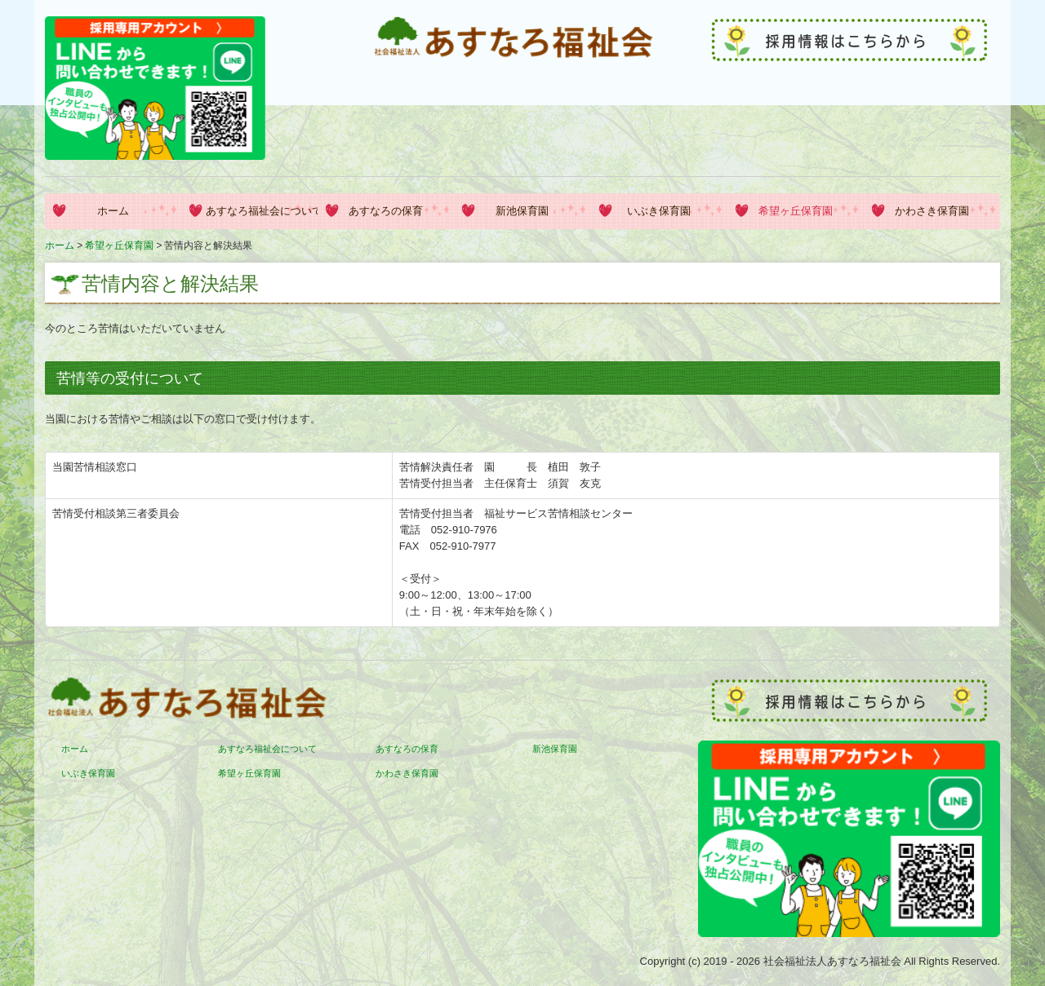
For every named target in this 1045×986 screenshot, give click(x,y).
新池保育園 (522, 211)
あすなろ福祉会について (262, 211)
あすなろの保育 (386, 211)
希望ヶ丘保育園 (795, 211)
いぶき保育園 (659, 211)
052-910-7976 (464, 530)
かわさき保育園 (932, 211)
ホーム (113, 211)
